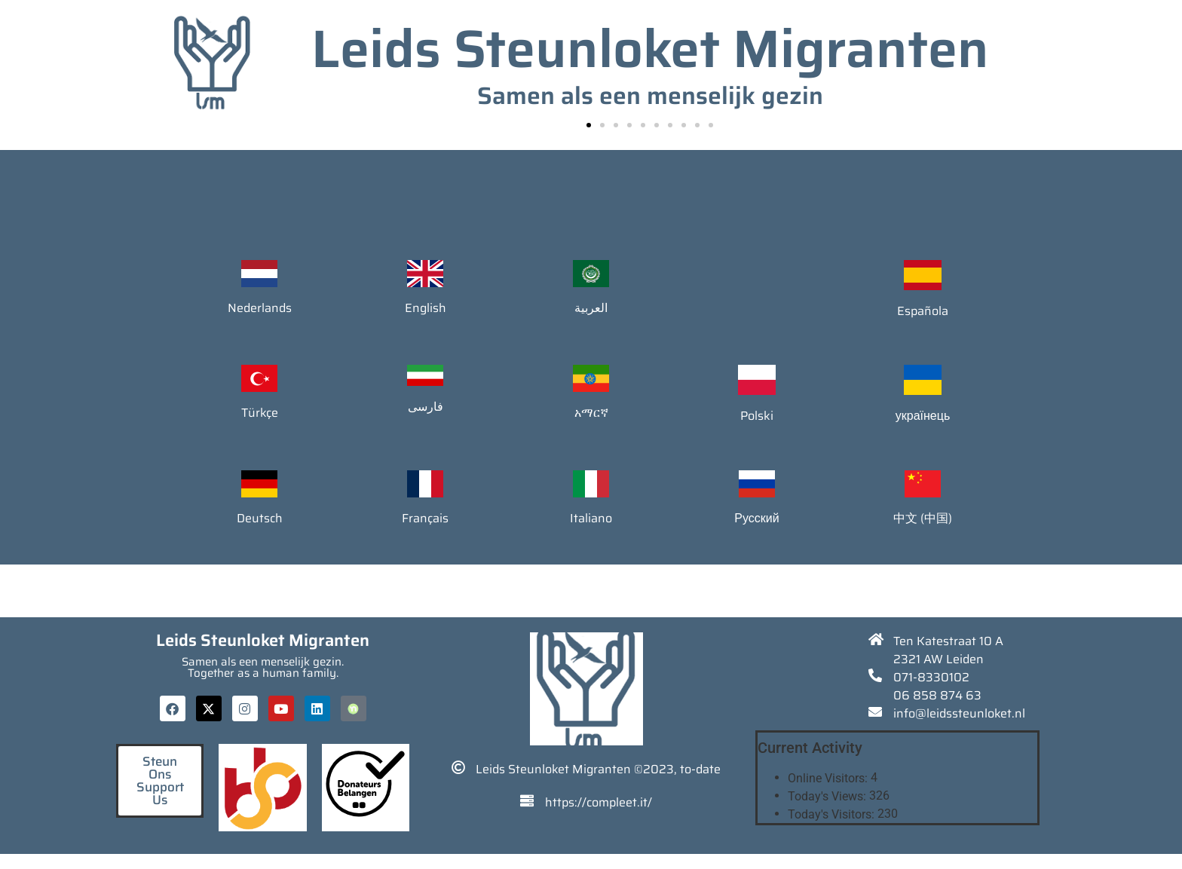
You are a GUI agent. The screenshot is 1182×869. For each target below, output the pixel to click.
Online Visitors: (829, 779)
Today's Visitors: (832, 815)
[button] (588, 125)
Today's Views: (828, 797)
